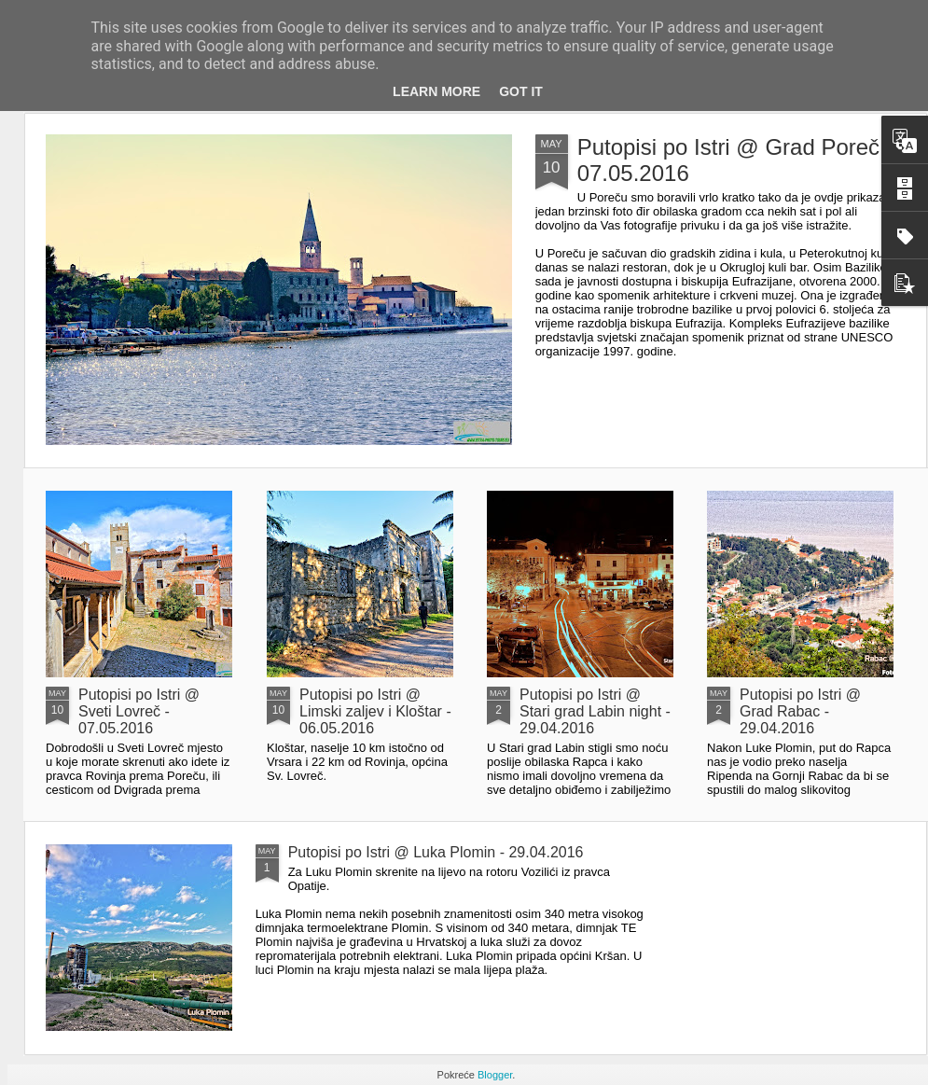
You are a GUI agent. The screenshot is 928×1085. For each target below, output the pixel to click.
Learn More (436, 91)
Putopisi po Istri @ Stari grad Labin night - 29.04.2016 (595, 711)
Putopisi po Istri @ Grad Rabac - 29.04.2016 (800, 711)
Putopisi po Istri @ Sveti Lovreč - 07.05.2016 (139, 711)
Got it (521, 91)
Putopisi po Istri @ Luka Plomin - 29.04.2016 (436, 852)
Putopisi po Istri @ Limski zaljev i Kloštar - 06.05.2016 (375, 711)
